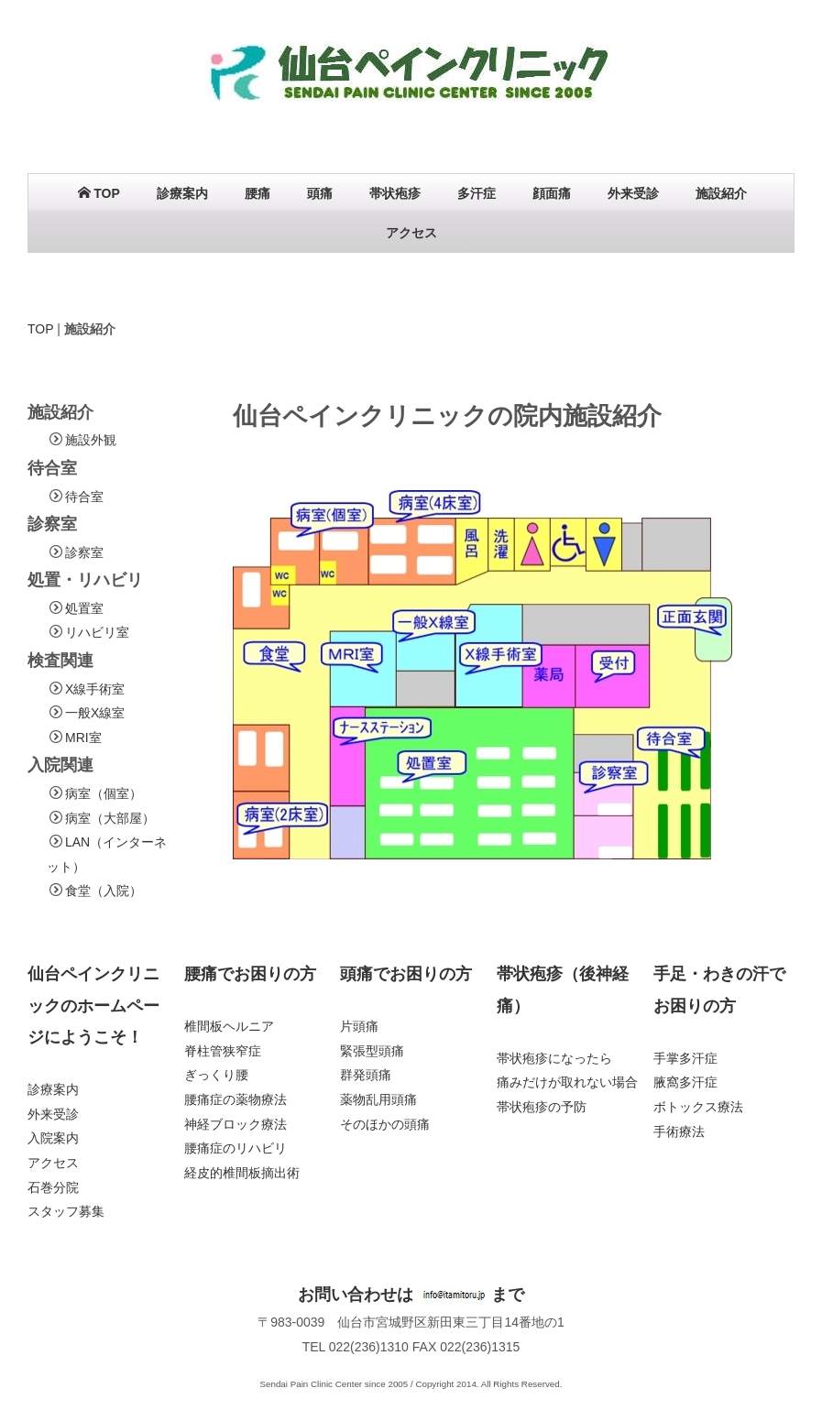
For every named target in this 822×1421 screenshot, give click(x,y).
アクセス (411, 232)
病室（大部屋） (110, 818)
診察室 (84, 552)
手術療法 (679, 1131)
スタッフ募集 (65, 1211)
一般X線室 (95, 712)
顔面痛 (551, 193)
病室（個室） (103, 793)
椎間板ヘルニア (229, 1026)
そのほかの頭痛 (385, 1124)
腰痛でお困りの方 (250, 974)
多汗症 (476, 193)
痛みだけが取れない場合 (567, 1082)
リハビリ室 (97, 632)
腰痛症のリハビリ (235, 1148)
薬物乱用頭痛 (378, 1099)
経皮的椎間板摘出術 (242, 1172)
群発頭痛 (365, 1074)
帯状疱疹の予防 (541, 1106)
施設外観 (90, 439)
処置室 (84, 608)
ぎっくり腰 (216, 1074)
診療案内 (182, 193)
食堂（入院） (103, 890)
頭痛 (320, 193)
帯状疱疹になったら (554, 1058)
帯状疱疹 (395, 193)
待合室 (84, 496)
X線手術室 (95, 689)
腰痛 (257, 193)
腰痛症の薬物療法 (235, 1099)
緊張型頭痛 (372, 1051)
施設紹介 (721, 193)
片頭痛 (359, 1026)
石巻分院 (53, 1187)
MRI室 (83, 737)
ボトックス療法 (698, 1106)
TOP (99, 193)
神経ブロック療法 (235, 1124)
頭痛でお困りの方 (406, 974)
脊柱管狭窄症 (222, 1051)
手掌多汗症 (685, 1058)
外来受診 (633, 193)
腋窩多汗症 (685, 1082)
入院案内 (53, 1138)
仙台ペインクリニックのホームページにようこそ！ (93, 1005)
